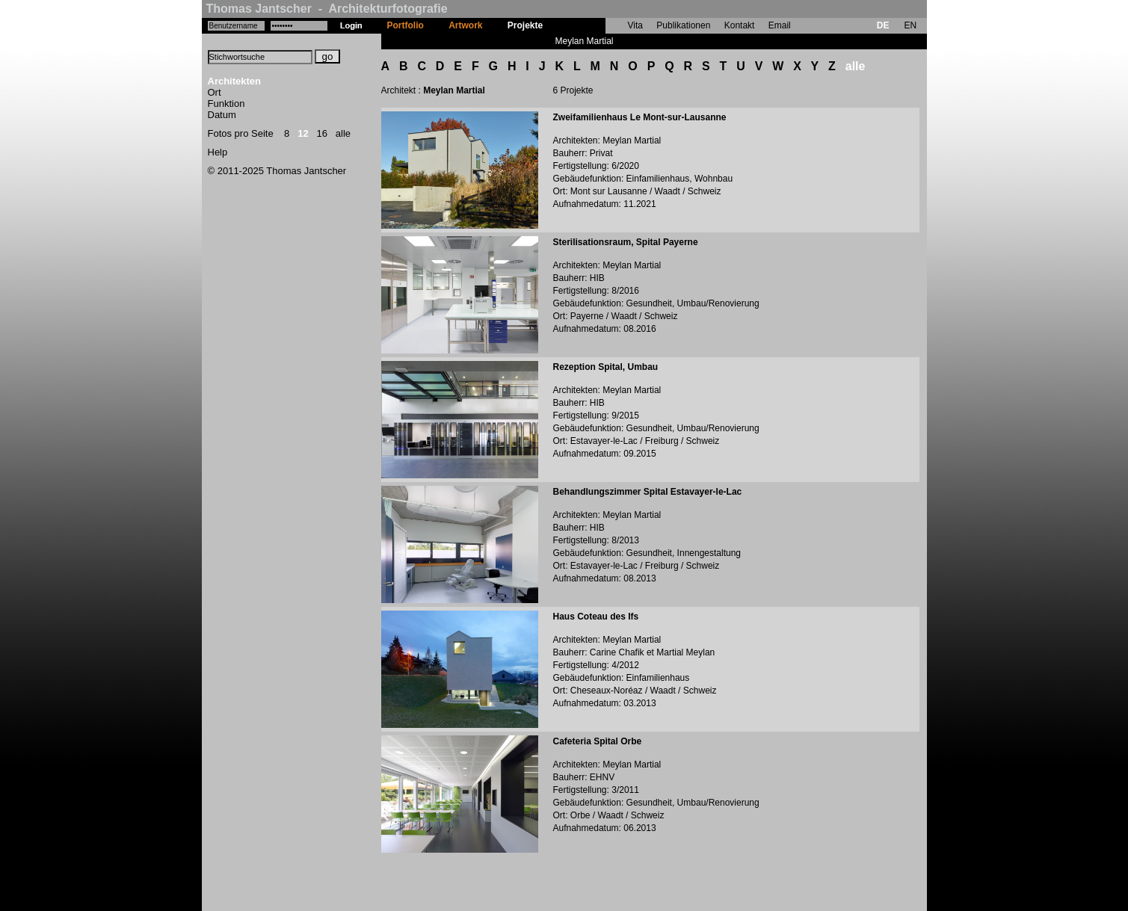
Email (779, 25)
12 (303, 133)
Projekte (525, 25)
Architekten (235, 81)
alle (343, 133)
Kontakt (739, 25)
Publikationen (683, 25)
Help (218, 152)
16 (322, 133)
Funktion (226, 103)
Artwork (465, 25)
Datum (222, 114)
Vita (635, 25)
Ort (214, 92)
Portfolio (405, 25)
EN (910, 25)
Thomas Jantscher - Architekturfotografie (327, 8)
